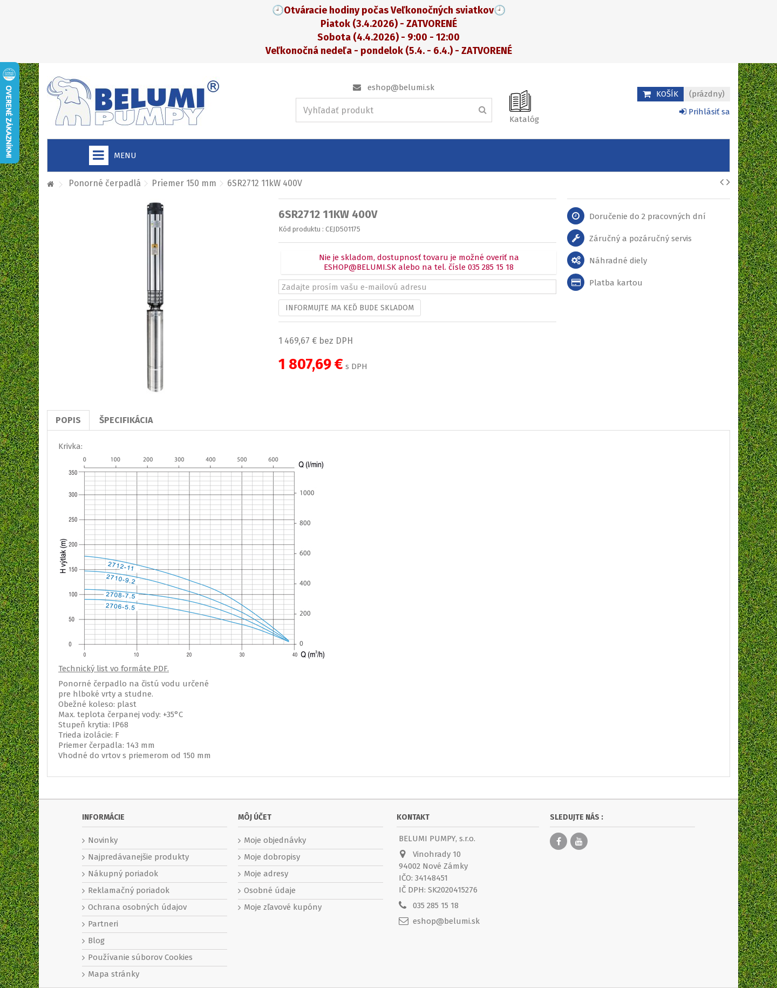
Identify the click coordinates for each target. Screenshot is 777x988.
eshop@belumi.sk (400, 87)
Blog (96, 940)
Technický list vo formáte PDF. (113, 668)
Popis (68, 420)
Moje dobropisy (272, 857)
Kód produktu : (301, 229)
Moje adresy (266, 873)
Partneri (103, 924)
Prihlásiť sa (704, 112)
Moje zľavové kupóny (283, 907)
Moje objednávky (275, 840)
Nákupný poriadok (123, 873)
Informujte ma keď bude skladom (349, 307)
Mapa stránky (113, 974)
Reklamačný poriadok (128, 890)
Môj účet (254, 817)
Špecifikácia (126, 420)
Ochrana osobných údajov (137, 907)
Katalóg (524, 119)
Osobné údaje (270, 890)
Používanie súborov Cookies (140, 957)
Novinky (103, 840)
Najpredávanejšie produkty (138, 857)
